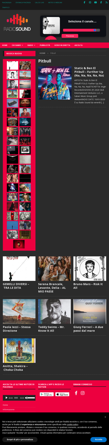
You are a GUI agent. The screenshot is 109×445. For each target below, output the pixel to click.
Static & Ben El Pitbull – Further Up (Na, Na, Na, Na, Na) (89, 71)
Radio (30, 45)
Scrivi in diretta (62, 45)
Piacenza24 (6, 2)
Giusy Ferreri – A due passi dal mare (88, 329)
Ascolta (78, 45)
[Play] (6, 397)
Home (4, 45)
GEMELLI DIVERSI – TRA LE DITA (16, 286)
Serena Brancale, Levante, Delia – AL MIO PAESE (52, 287)
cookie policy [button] (72, 424)
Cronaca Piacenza (23, 2)
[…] (102, 102)
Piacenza (70, 36)
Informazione (8, 409)
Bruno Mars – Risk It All (88, 286)
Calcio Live (39, 2)
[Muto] (26, 397)
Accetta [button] (98, 439)
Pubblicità (45, 45)
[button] (105, 417)
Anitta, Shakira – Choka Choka (15, 368)
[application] (19, 398)
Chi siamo (16, 45)
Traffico (6, 7)
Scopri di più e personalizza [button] (20, 439)
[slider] (16, 398)
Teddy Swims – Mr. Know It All (51, 329)
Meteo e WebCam (55, 2)
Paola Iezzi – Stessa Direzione (17, 329)
